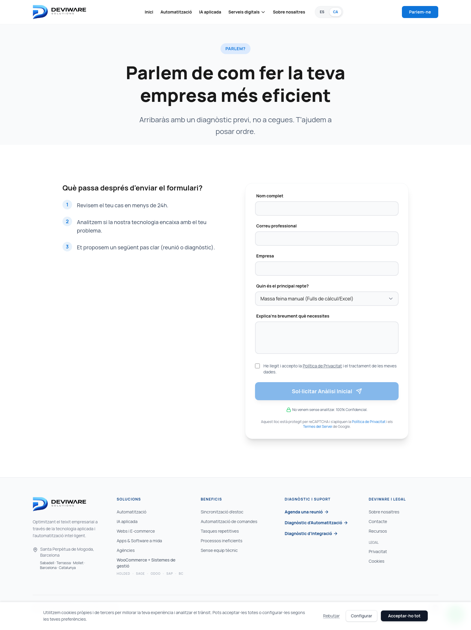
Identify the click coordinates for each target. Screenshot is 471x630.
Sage (140, 573)
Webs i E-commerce (136, 531)
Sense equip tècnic (219, 550)
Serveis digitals (247, 12)
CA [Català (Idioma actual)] (335, 11)
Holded (123, 573)
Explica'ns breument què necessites (292, 316)
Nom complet (269, 196)
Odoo (156, 573)
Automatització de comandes (229, 521)
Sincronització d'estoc (222, 512)
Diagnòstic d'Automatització (316, 522)
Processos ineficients (221, 540)
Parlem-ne (420, 12)
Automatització (176, 12)
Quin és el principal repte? (282, 286)
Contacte (378, 521)
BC (181, 573)
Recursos (378, 531)
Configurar (361, 616)
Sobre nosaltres (289, 12)
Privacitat (378, 551)
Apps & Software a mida (139, 540)
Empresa (265, 256)
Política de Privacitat (322, 366)
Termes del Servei (317, 426)
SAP (169, 573)
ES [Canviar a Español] (322, 11)
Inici (149, 12)
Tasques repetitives (220, 531)
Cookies (376, 561)
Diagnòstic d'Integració (311, 533)
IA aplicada (210, 12)
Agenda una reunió (307, 512)
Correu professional (276, 226)
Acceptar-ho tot (404, 616)
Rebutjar (331, 616)
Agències (126, 550)
